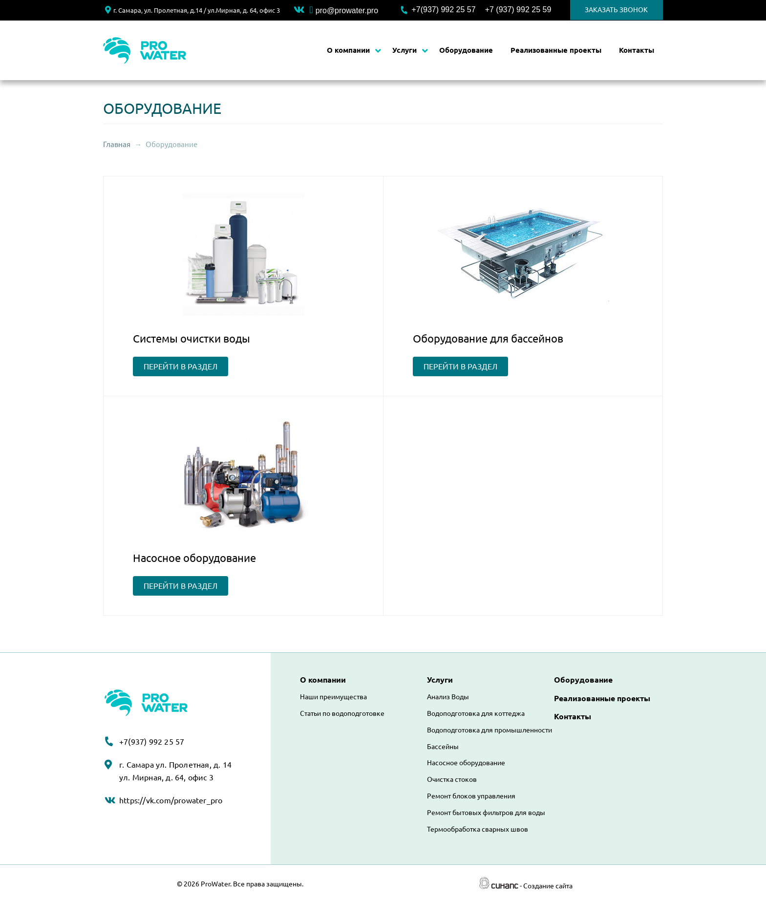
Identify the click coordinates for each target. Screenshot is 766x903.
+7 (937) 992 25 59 (518, 9)
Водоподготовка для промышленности (489, 730)
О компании (348, 50)
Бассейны (443, 747)
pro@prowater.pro (343, 10)
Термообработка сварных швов (477, 829)
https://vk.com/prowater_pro (170, 800)
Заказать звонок (616, 10)
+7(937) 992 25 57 (443, 9)
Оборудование (466, 50)
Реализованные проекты (556, 50)
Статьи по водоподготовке (342, 713)
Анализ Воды (448, 697)
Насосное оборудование (466, 763)
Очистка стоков (452, 779)
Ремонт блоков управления (471, 796)
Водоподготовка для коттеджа (476, 713)
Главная (116, 144)
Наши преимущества (333, 697)
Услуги (404, 50)
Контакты (636, 50)
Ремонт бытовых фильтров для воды (486, 813)
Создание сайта (548, 886)
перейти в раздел (180, 366)
